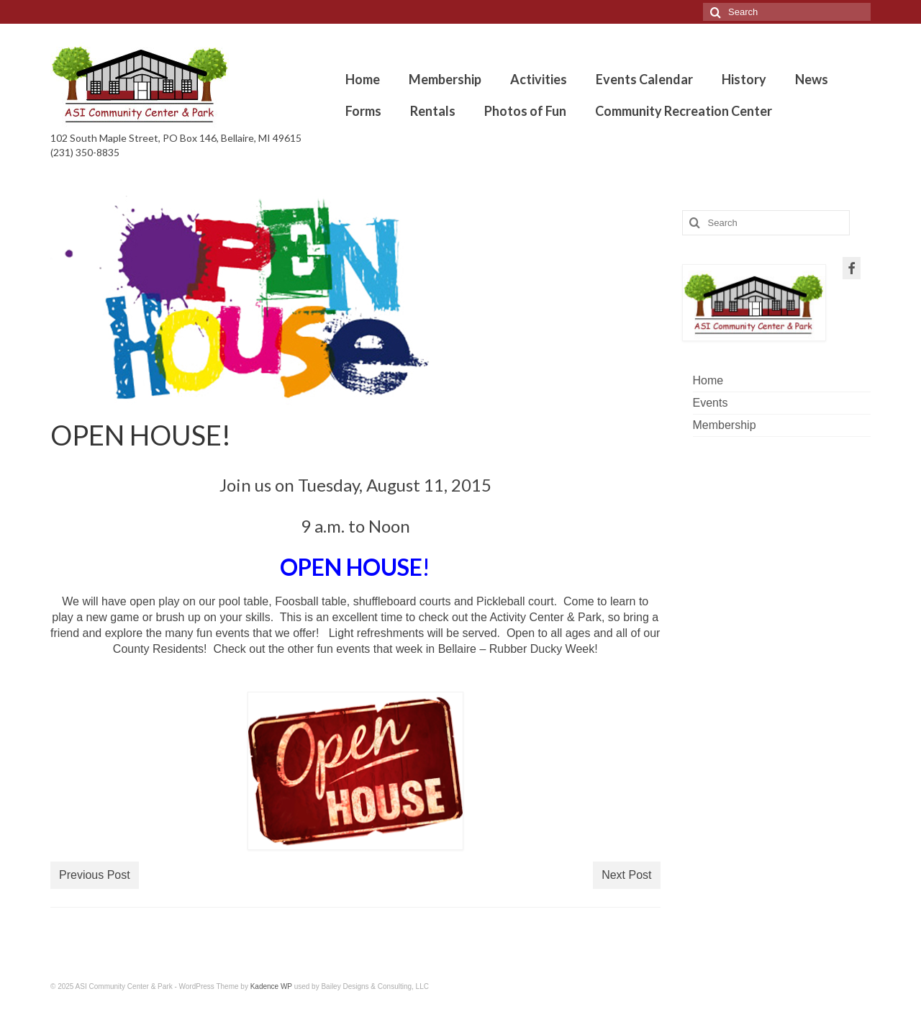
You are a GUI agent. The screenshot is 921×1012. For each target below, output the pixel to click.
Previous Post (94, 875)
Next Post (626, 875)
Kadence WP (271, 986)
